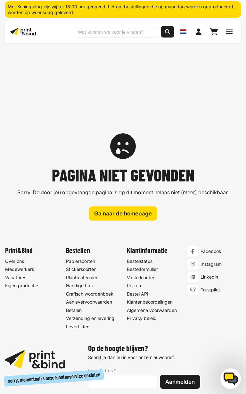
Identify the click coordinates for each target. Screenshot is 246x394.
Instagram (211, 192)
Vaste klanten (141, 205)
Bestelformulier (142, 197)
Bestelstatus (139, 189)
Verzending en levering (90, 246)
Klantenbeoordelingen (150, 229)
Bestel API (137, 221)
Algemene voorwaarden (152, 238)
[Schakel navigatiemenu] (229, 31)
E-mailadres (102, 298)
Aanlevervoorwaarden (89, 229)
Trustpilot (210, 217)
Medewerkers (19, 197)
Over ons (14, 189)
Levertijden (77, 254)
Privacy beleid (142, 246)
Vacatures (15, 205)
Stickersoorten (81, 197)
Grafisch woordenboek (89, 221)
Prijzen (134, 213)
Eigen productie (21, 213)
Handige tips (79, 213)
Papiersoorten (80, 189)
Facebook (211, 179)
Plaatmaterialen (82, 205)
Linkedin (209, 204)
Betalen (74, 238)
